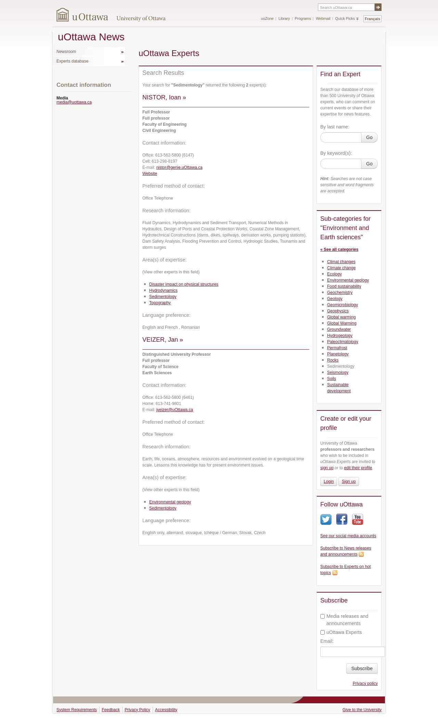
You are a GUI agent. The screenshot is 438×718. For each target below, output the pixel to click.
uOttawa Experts (341, 632)
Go (369, 137)
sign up (327, 467)
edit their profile (358, 467)
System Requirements (76, 709)
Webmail (323, 18)
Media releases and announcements (344, 619)
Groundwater (339, 329)
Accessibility (166, 709)
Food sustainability (344, 286)
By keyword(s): (336, 153)
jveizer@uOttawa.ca (174, 409)
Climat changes (341, 261)
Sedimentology (162, 296)
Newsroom (66, 51)
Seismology (337, 372)
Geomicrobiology (342, 304)
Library (284, 18)
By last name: (334, 127)
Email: (327, 641)
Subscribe (362, 668)
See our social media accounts (348, 535)
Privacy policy (365, 683)
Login (329, 481)
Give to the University (362, 709)
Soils (331, 378)
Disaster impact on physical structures (183, 284)
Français (372, 19)
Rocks (332, 360)
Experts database (72, 61)
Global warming (341, 317)
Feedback (111, 709)
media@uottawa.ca (74, 102)
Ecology (334, 274)
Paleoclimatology (342, 341)
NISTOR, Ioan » (164, 97)
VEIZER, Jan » (162, 339)
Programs (303, 18)
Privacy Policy (137, 709)
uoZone (267, 18)
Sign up (349, 481)
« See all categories (339, 249)
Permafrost (337, 348)
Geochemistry (339, 292)
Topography (160, 302)
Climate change (341, 268)
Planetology (338, 354)
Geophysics (338, 311)
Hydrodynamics (163, 290)
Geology (335, 298)
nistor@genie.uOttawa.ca (179, 167)
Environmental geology (170, 502)
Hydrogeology (339, 335)
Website (149, 173)
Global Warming (342, 323)
